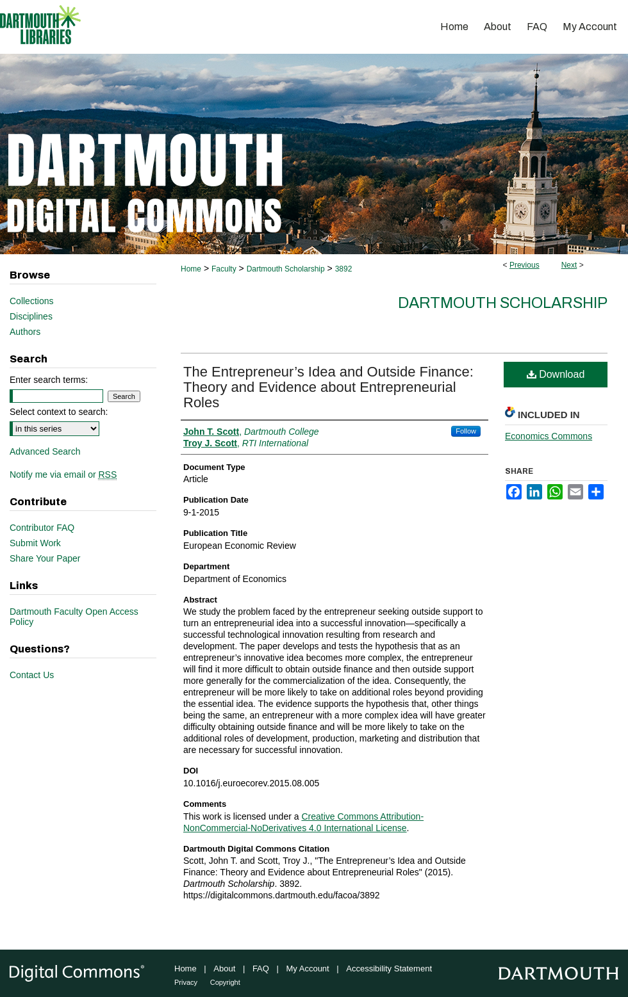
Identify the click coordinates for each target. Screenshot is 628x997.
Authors (25, 332)
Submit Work (35, 543)
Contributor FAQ (42, 528)
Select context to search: (59, 412)
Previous (524, 265)
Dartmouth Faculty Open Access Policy (74, 616)
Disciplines (31, 316)
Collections (31, 301)
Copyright (225, 982)
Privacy (185, 982)
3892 (343, 268)
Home (191, 268)
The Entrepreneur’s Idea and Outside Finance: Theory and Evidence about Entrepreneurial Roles (328, 387)
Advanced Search (45, 451)
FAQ (260, 968)
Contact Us (32, 675)
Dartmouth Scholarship (286, 268)
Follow (466, 431)
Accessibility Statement (389, 968)
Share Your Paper (45, 558)
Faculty (223, 268)
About (224, 968)
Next (569, 265)
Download (556, 374)
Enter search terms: (49, 380)
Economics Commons (548, 436)
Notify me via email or (63, 474)
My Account (307, 968)
